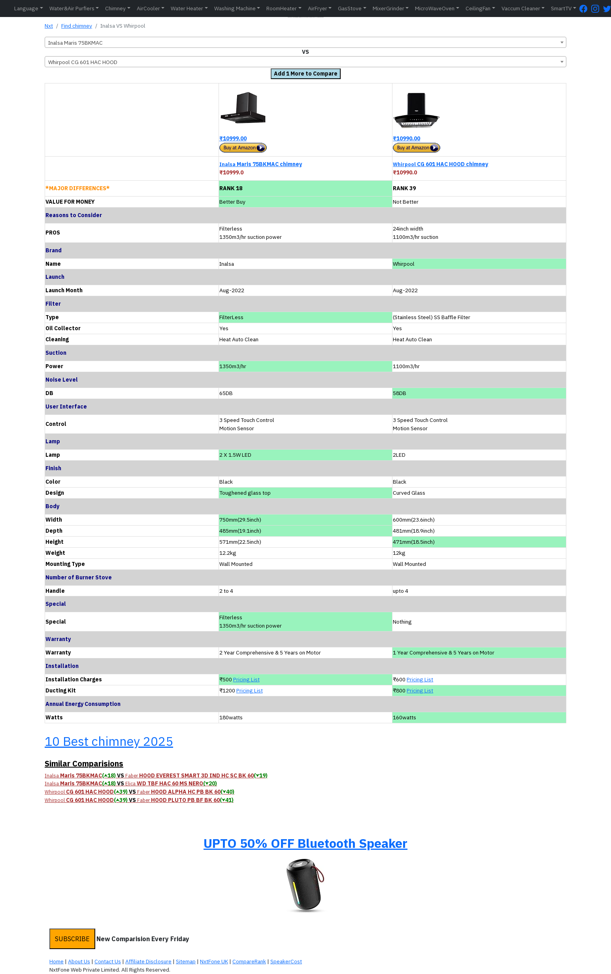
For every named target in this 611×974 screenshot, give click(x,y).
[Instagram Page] (597, 8)
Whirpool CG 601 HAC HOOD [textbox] (82, 62)
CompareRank (249, 961)
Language (26, 8)
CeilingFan (478, 8)
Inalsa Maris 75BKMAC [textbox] (75, 42)
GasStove (350, 8)
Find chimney (76, 25)
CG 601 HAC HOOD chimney (440, 164)
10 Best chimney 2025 (109, 741)
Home (56, 961)
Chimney (115, 8)
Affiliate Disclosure (148, 961)
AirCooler (148, 8)
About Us (79, 961)
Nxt (49, 25)
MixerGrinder (388, 8)
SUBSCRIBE (72, 939)
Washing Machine (235, 8)
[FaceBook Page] (585, 8)
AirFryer (317, 8)
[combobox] (305, 42)
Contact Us (107, 961)
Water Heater (187, 8)
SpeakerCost (286, 961)
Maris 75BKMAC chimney (260, 164)
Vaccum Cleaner (521, 8)
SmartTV (561, 8)
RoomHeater (281, 8)
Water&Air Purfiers (71, 8)
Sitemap (186, 961)
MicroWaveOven (434, 8)
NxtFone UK (214, 961)
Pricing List (246, 679)
